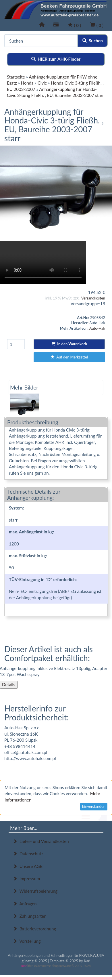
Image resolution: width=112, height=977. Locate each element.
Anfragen (25, 903)
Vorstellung (26, 941)
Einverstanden (93, 806)
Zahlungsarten (30, 916)
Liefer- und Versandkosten (41, 841)
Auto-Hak (97, 328)
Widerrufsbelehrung (35, 891)
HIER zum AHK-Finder (56, 59)
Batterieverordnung (34, 928)
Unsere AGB (28, 866)
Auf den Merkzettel (69, 357)
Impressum (26, 878)
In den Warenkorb (69, 343)
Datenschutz (28, 853)
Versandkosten (93, 298)
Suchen (92, 40)
